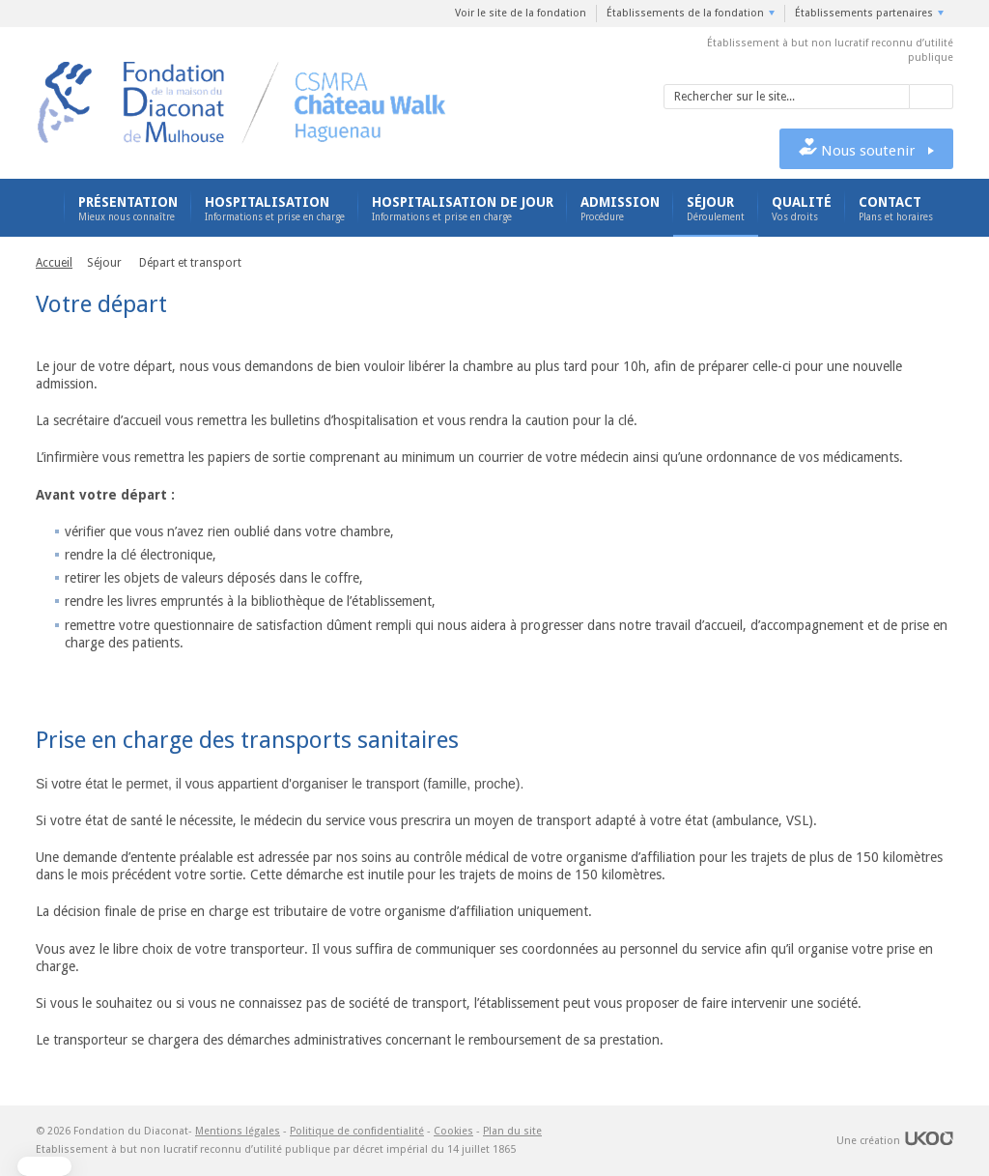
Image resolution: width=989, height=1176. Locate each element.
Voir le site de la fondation (520, 13)
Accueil (43, 208)
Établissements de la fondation (685, 13)
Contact (896, 208)
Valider (931, 96)
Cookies (453, 1131)
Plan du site (512, 1131)
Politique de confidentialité (357, 1131)
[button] (44, 1166)
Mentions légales (237, 1131)
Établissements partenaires (864, 13)
